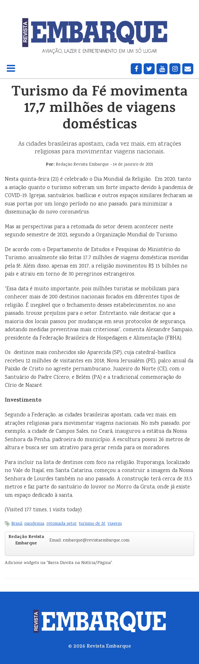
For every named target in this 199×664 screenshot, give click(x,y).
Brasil (16, 524)
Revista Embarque (109, 646)
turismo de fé (92, 524)
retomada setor (61, 524)
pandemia (34, 524)
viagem (115, 524)
